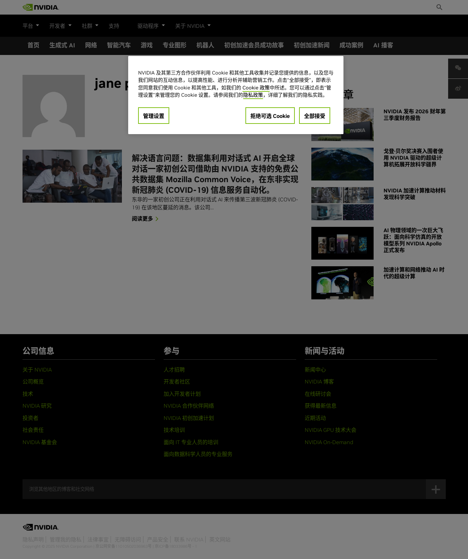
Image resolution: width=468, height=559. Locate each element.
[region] (235, 95)
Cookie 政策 (256, 87)
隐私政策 (253, 95)
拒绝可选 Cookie (270, 116)
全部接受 (314, 116)
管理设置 (153, 116)
